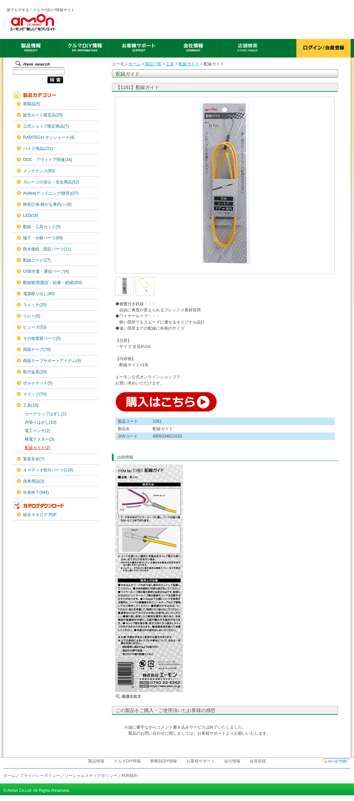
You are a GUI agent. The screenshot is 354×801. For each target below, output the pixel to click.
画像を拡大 (135, 696)
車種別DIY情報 (163, 761)
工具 (170, 64)
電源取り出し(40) (39, 293)
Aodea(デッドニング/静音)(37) (50, 193)
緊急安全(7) (33, 459)
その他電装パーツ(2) (42, 338)
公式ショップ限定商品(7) (46, 126)
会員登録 (258, 761)
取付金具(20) (34, 372)
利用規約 (129, 775)
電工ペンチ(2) (37, 430)
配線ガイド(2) (37, 447)
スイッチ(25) (34, 305)
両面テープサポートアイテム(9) (52, 360)
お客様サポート (200, 761)
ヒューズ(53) (34, 327)
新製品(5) (31, 104)
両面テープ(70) (37, 349)
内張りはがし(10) (40, 422)
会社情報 (232, 761)
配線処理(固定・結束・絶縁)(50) (52, 282)
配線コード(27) (37, 260)
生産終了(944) (36, 492)
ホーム (134, 64)
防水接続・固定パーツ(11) (47, 249)
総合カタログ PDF (40, 514)
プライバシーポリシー (40, 775)
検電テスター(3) (39, 439)
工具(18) (30, 405)
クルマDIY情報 (127, 761)
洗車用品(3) (33, 481)
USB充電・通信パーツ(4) (46, 271)
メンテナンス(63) (39, 171)
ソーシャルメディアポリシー (90, 775)
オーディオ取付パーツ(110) (48, 470)
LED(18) (30, 215)
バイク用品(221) (38, 148)
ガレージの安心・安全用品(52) (51, 182)
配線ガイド (189, 64)
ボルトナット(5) (38, 383)
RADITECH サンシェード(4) (48, 137)
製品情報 (96, 761)
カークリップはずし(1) (45, 413)
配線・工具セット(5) (42, 226)
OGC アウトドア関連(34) (47, 159)
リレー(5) (31, 316)
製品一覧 (153, 64)
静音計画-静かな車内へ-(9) (47, 204)
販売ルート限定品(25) (43, 115)
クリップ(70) (34, 394)
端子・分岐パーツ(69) (43, 238)
